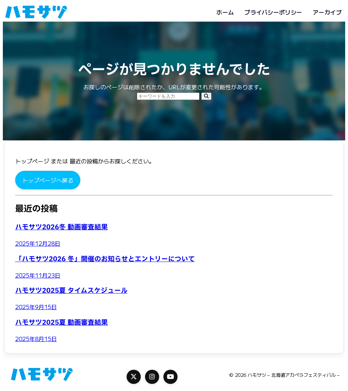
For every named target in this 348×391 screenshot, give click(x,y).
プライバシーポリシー (273, 12)
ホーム (225, 12)
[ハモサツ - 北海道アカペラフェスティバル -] (36, 12)
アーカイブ (327, 12)
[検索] (206, 96)
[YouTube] (170, 377)
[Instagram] (152, 377)
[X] (134, 377)
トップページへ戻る (47, 180)
